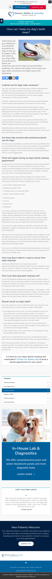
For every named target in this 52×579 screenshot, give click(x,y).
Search (27, 567)
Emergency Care (37, 7)
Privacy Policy (13, 567)
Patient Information (9, 382)
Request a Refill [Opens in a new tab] (8, 394)
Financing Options (9, 402)
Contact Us (26, 544)
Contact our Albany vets (28, 359)
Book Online (21, 7)
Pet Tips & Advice (9, 390)
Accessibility (21, 567)
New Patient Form (9, 386)
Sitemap (32, 567)
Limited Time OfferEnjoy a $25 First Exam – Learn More (25, 23)
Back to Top (39, 567)
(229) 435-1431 (26, 3)
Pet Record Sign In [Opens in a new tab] (9, 398)
